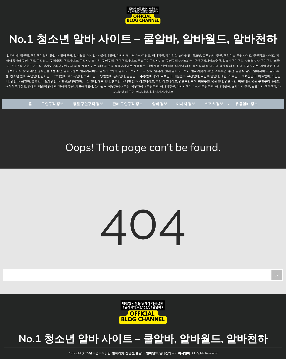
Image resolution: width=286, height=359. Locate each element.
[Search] (276, 275)
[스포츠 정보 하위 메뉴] (229, 104)
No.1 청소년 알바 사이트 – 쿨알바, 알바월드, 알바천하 (143, 39)
